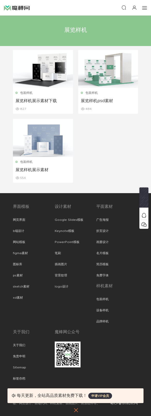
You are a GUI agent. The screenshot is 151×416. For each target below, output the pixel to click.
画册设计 (102, 242)
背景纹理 (61, 275)
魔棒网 (17, 8)
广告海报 (102, 219)
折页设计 (102, 230)
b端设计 (18, 230)
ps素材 (18, 275)
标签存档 (19, 378)
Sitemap (19, 367)
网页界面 (19, 219)
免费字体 (102, 275)
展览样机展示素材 (32, 170)
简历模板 (102, 264)
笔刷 (58, 253)
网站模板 (19, 242)
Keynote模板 (64, 230)
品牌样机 (102, 321)
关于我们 (19, 345)
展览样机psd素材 (97, 101)
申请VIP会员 (100, 395)
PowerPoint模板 (67, 242)
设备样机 (102, 310)
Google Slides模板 (69, 219)
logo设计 (61, 286)
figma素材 (20, 253)
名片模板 (102, 253)
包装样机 (26, 92)
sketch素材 (21, 286)
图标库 (17, 264)
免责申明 (19, 356)
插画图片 (61, 264)
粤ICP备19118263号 (124, 403)
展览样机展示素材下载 (36, 101)
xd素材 (18, 297)
